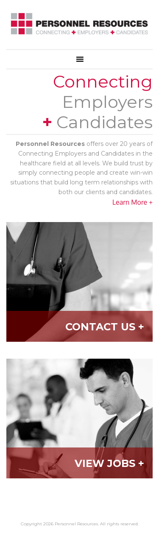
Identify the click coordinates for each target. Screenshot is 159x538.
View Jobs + (109, 463)
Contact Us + (104, 327)
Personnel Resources (79, 27)
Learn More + (132, 202)
